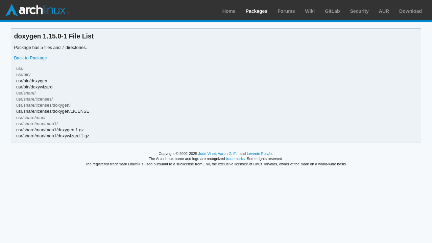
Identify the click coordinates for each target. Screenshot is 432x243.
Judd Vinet (207, 154)
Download (410, 11)
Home (229, 11)
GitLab (332, 11)
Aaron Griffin (228, 154)
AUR (384, 11)
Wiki (310, 11)
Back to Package (30, 57)
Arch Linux (37, 10)
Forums (286, 11)
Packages (257, 11)
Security (359, 11)
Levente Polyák (259, 154)
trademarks (235, 159)
